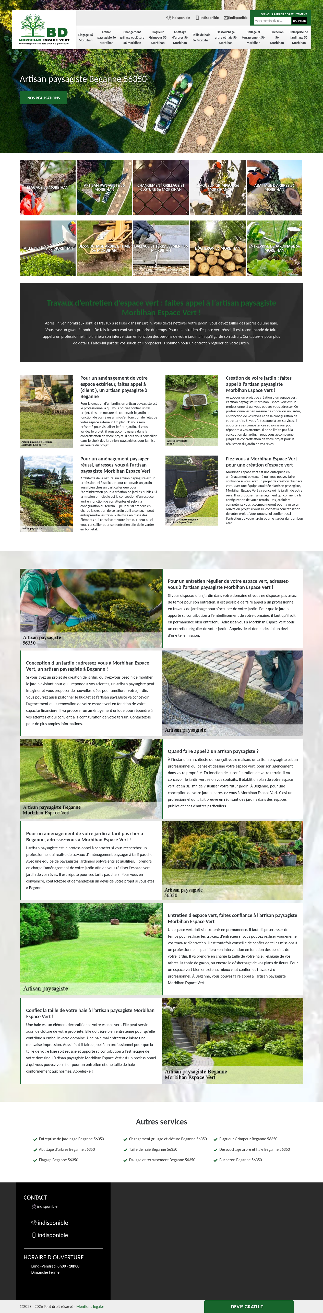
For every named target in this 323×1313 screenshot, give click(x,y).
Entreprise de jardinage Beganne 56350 (71, 1138)
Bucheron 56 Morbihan (277, 37)
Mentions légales (90, 1306)
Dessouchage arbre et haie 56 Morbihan (225, 37)
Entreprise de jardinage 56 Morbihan (299, 37)
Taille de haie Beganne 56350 (153, 1149)
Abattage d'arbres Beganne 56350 (67, 1149)
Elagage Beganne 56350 (58, 1159)
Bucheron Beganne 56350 (240, 1159)
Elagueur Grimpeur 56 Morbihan (157, 37)
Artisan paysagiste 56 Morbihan (106, 37)
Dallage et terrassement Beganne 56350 (162, 1159)
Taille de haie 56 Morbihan (201, 37)
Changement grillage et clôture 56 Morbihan (132, 37)
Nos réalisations (44, 98)
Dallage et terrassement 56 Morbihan (253, 37)
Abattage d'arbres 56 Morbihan (180, 37)
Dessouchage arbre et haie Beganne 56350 (254, 1149)
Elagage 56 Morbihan (85, 37)
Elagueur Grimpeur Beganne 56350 (248, 1138)
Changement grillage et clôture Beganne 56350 (168, 1138)
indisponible (178, 18)
